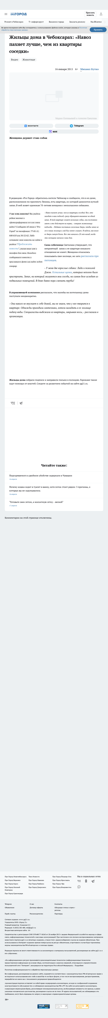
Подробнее (79, 965)
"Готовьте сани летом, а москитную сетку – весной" (54, 504)
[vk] (13, 403)
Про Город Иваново (36, 880)
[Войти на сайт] (101, 14)
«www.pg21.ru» (24, 919)
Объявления (9, 907)
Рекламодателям (36, 914)
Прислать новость (90, 14)
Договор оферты (36, 907)
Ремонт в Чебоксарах (13, 22)
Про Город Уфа (58, 884)
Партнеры (59, 914)
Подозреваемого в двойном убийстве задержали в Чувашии (54, 477)
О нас (32, 904)
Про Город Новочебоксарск (15, 877)
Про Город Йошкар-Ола (61, 877)
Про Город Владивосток (61, 887)
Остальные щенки (62, 272)
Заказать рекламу (77, 22)
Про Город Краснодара (14, 893)
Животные (28, 59)
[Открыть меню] (6, 14)
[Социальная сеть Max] (54, 131)
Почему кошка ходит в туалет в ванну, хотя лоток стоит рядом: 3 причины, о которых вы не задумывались (54, 491)
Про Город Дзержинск (37, 887)
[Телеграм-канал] (77, 126)
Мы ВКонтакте (97, 22)
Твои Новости (34, 877)
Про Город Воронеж (13, 880)
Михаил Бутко (89, 69)
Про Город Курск (11, 884)
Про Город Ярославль (61, 880)
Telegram (8, 904)
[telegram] (22, 403)
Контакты (58, 904)
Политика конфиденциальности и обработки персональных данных (31, 970)
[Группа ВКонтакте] (31, 126)
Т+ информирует (36, 22)
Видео (14, 59)
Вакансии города (56, 22)
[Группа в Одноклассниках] (86, 881)
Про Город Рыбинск (36, 884)
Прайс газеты (10, 914)
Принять (98, 29)
